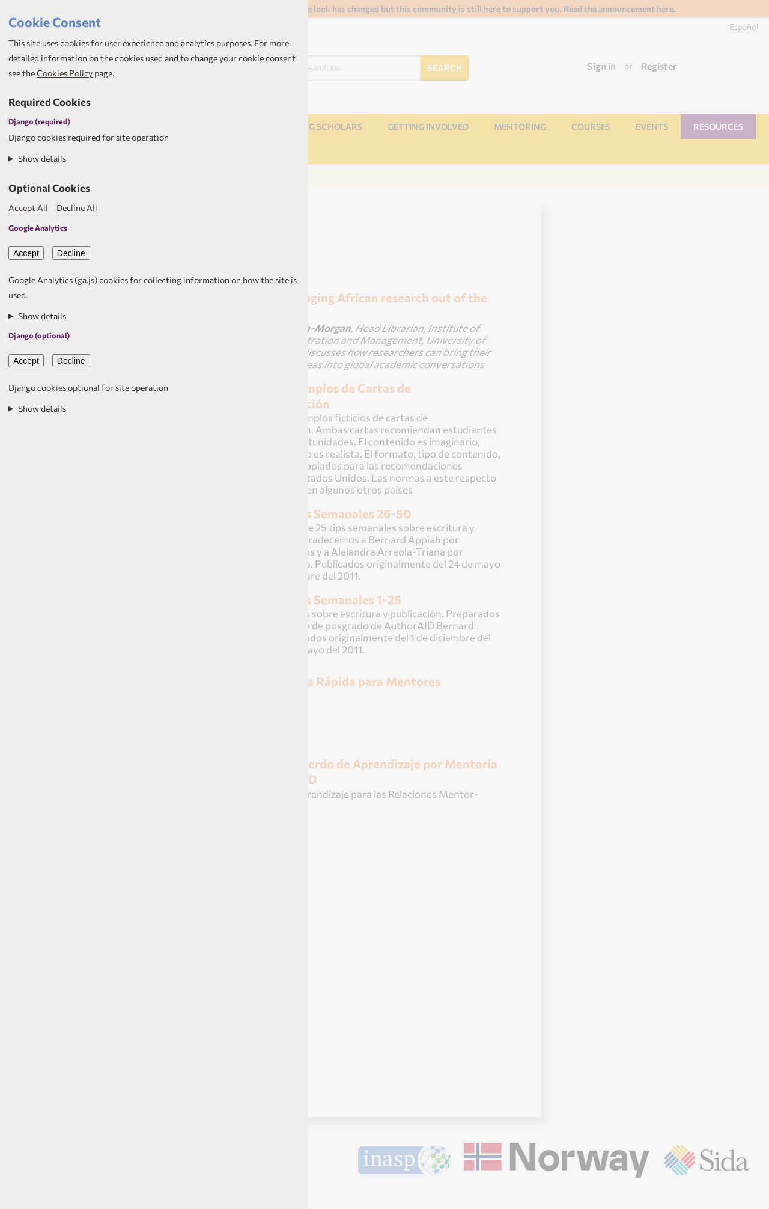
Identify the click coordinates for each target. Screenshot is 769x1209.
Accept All (28, 208)
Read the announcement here (618, 9)
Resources (718, 126)
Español (744, 27)
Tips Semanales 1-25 (344, 599)
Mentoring (520, 126)
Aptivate (738, 1195)
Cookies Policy (65, 73)
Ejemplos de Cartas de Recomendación (325, 395)
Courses (590, 126)
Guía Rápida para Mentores (363, 680)
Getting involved (428, 126)
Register (659, 66)
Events (652, 126)
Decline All (76, 208)
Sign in (601, 66)
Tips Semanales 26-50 (349, 513)
